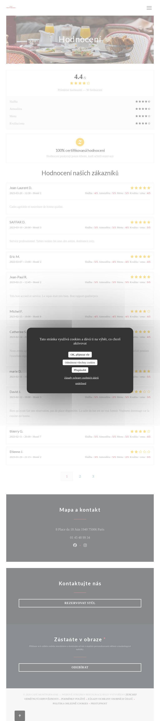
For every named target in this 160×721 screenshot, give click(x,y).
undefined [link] (80, 383)
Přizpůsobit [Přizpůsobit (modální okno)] (80, 370)
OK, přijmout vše (80, 354)
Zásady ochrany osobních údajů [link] (81, 377)
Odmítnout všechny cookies (80, 362)
